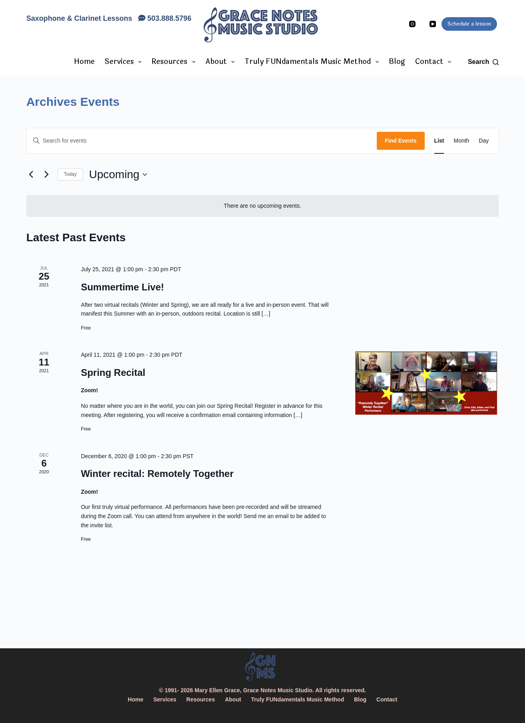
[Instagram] (412, 24)
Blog (397, 61)
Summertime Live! (122, 287)
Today (70, 174)
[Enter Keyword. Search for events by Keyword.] (202, 140)
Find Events (400, 140)
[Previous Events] (31, 174)
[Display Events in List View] (439, 140)
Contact (435, 61)
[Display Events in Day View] (484, 140)
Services (125, 61)
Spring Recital (113, 372)
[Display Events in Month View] (461, 140)
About (221, 61)
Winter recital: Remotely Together (157, 473)
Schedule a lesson (469, 24)
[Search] (483, 62)
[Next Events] (47, 174)
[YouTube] (433, 24)
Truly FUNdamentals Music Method (313, 61)
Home (84, 61)
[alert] (262, 206)
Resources (175, 61)
